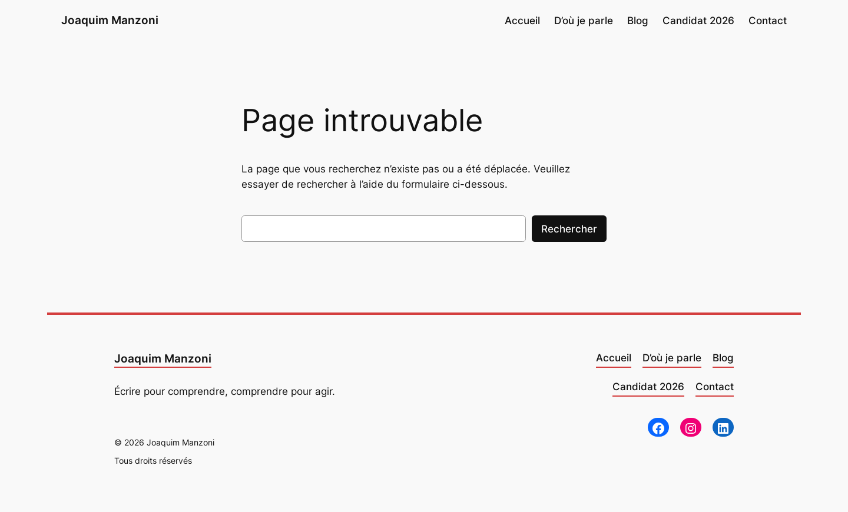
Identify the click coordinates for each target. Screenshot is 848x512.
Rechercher (569, 229)
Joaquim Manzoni (109, 20)
